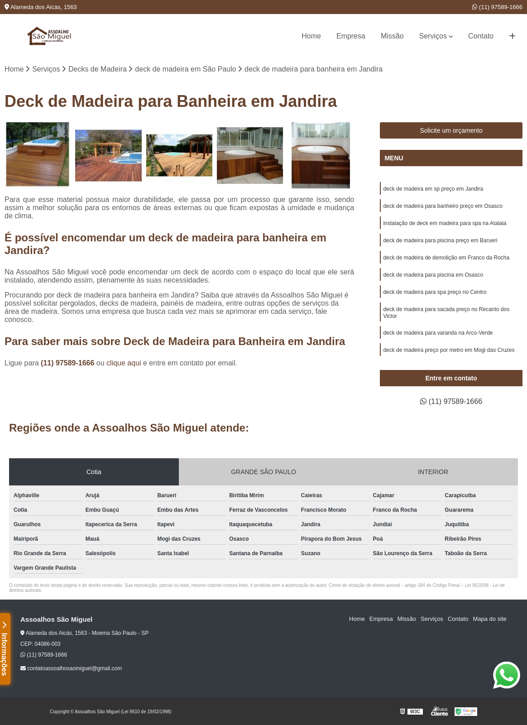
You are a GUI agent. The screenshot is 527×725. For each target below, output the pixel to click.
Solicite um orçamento (451, 130)
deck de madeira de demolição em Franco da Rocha (446, 257)
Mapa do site (489, 618)
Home (311, 36)
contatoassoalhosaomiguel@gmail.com (71, 668)
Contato (480, 36)
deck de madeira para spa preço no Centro (434, 292)
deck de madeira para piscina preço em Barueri (440, 240)
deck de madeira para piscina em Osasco (433, 275)
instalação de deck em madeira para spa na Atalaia (444, 223)
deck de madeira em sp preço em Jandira (433, 189)
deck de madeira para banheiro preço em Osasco (442, 206)
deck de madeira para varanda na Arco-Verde (438, 333)
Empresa (350, 36)
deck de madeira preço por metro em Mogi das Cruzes (448, 350)
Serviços (433, 36)
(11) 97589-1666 (497, 7)
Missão (392, 36)
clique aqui (123, 363)
